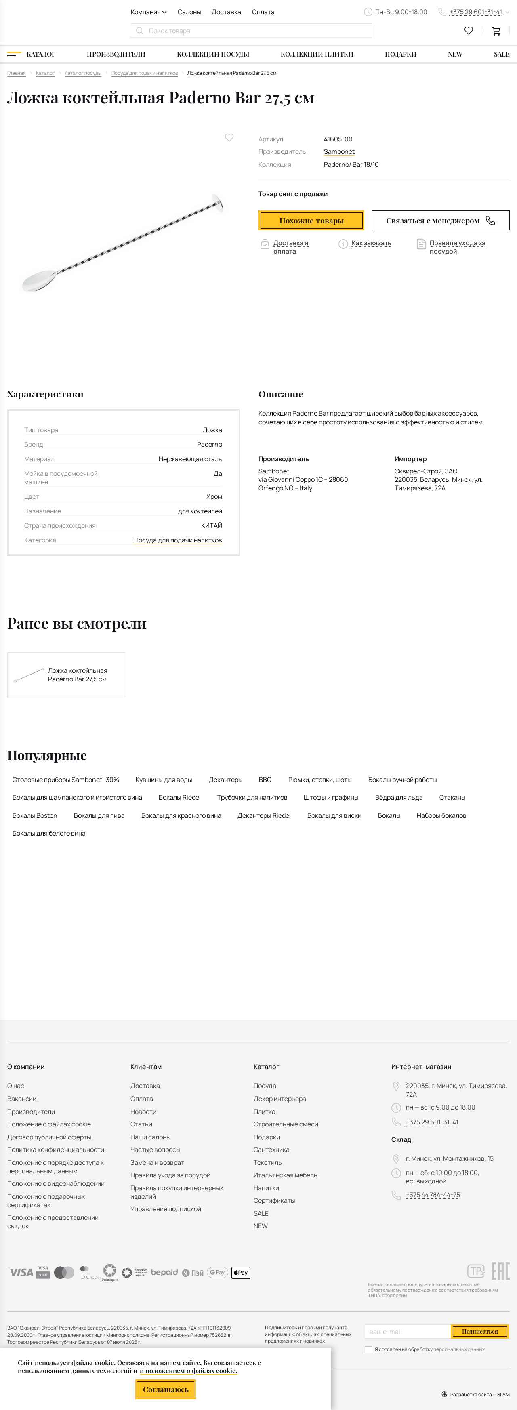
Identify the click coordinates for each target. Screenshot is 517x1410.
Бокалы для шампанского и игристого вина (77, 797)
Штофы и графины (331, 797)
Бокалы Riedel (180, 797)
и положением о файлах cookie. (188, 1370)
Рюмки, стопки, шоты (320, 779)
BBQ (265, 779)
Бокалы (389, 815)
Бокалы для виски (334, 815)
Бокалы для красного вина (181, 815)
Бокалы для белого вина (49, 833)
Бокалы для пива (99, 815)
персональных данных (459, 1349)
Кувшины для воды (164, 779)
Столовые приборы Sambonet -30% (66, 779)
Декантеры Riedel (264, 815)
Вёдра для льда (399, 797)
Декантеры (226, 779)
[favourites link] (468, 30)
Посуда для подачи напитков (178, 540)
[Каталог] (31, 54)
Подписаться (480, 1331)
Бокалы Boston (35, 815)
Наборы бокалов (442, 815)
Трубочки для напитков (252, 797)
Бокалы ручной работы (402, 779)
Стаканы (452, 797)
